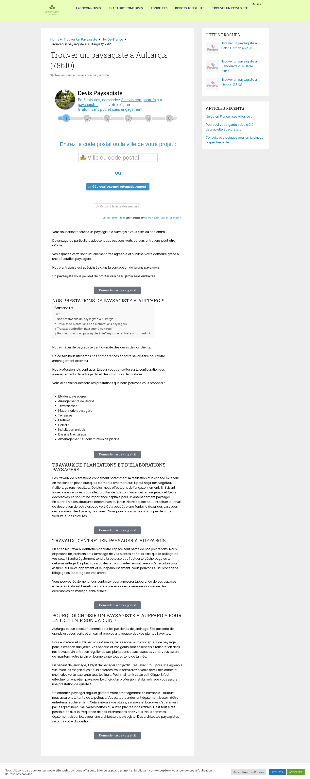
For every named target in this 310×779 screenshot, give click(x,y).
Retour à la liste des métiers (117, 206)
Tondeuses (159, 8)
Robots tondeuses (189, 8)
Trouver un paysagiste (230, 8)
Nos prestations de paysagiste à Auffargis (85, 319)
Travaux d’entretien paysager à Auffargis (84, 328)
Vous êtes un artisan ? (171, 218)
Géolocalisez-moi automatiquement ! (117, 186)
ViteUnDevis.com (152, 218)
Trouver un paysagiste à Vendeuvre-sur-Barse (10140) (239, 66)
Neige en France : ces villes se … (229, 116)
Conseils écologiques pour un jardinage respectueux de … (235, 140)
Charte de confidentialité (114, 218)
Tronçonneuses (88, 8)
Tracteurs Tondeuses (126, 8)
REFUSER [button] (277, 772)
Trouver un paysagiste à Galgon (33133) (239, 82)
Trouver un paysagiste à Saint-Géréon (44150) (239, 45)
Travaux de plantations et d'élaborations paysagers (92, 324)
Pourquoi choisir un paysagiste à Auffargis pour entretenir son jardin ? (103, 333)
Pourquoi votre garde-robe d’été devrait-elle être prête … (229, 127)
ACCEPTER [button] (296, 772)
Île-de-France (64, 75)
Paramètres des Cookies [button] (248, 772)
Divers (256, 4)
